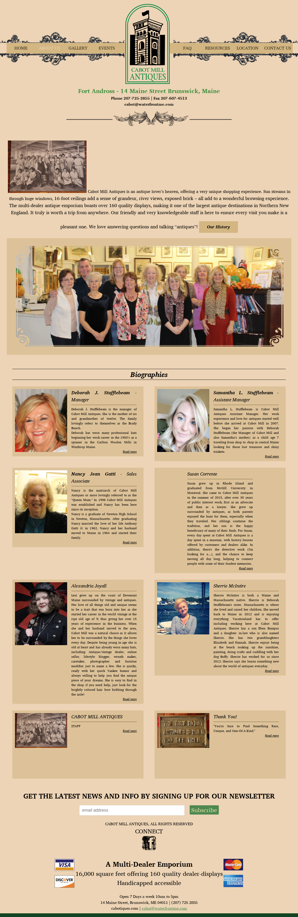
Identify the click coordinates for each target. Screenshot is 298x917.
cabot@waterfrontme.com (164, 908)
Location (247, 48)
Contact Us (277, 48)
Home (21, 48)
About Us (49, 48)
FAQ (187, 48)
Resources (217, 48)
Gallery (78, 48)
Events (107, 48)
